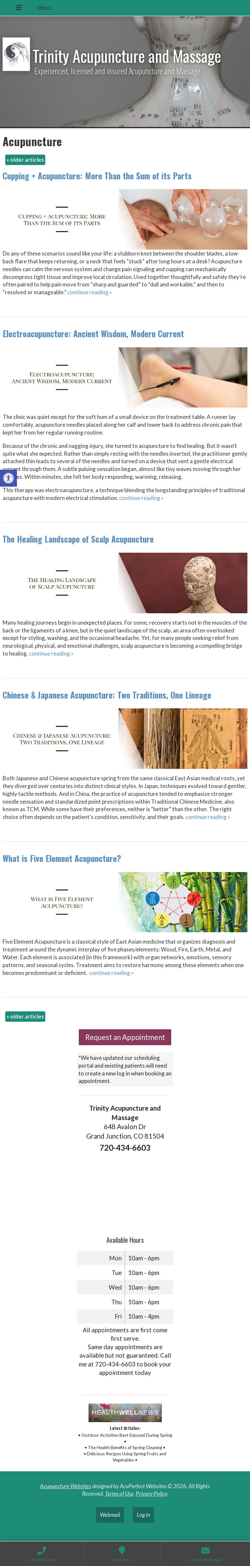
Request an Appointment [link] (125, 1037)
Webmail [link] (110, 1514)
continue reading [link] (89, 292)
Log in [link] (143, 1514)
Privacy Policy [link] (151, 1493)
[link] (8, 478)
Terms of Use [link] (119, 1493)
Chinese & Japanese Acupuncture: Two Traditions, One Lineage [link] (107, 695)
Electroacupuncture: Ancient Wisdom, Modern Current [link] (93, 333)
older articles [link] (25, 159)
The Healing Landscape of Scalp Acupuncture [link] (78, 539)
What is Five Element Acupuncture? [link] (62, 858)
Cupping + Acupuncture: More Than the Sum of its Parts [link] (97, 176)
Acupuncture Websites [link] (65, 1486)
